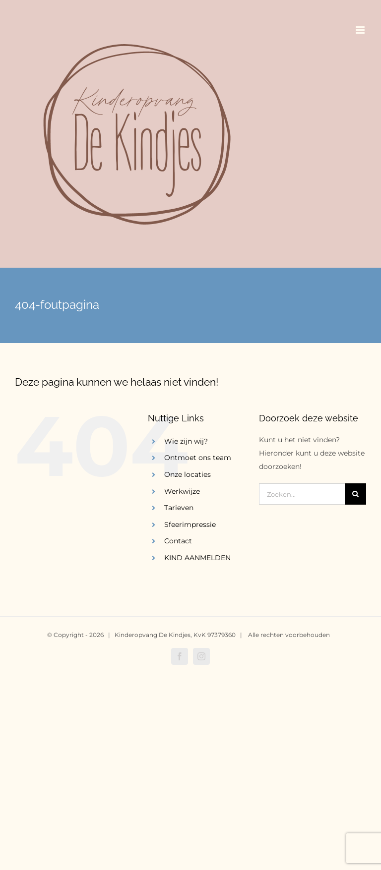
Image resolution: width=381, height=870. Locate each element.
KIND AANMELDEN (197, 557)
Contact (178, 540)
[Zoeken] (355, 494)
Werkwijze (182, 491)
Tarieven (178, 507)
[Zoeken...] (302, 494)
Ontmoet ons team (197, 457)
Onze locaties (187, 474)
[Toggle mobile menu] (361, 30)
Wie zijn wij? (186, 441)
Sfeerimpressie (190, 524)
